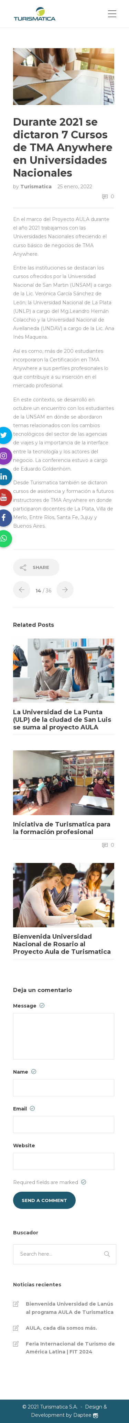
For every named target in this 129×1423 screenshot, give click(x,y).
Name (24, 1072)
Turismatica (36, 186)
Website (24, 1145)
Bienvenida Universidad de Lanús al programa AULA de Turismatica (70, 1308)
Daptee (85, 1415)
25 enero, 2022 (74, 186)
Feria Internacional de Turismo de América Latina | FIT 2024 (70, 1348)
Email (24, 1109)
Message (28, 1006)
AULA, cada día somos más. (61, 1328)
